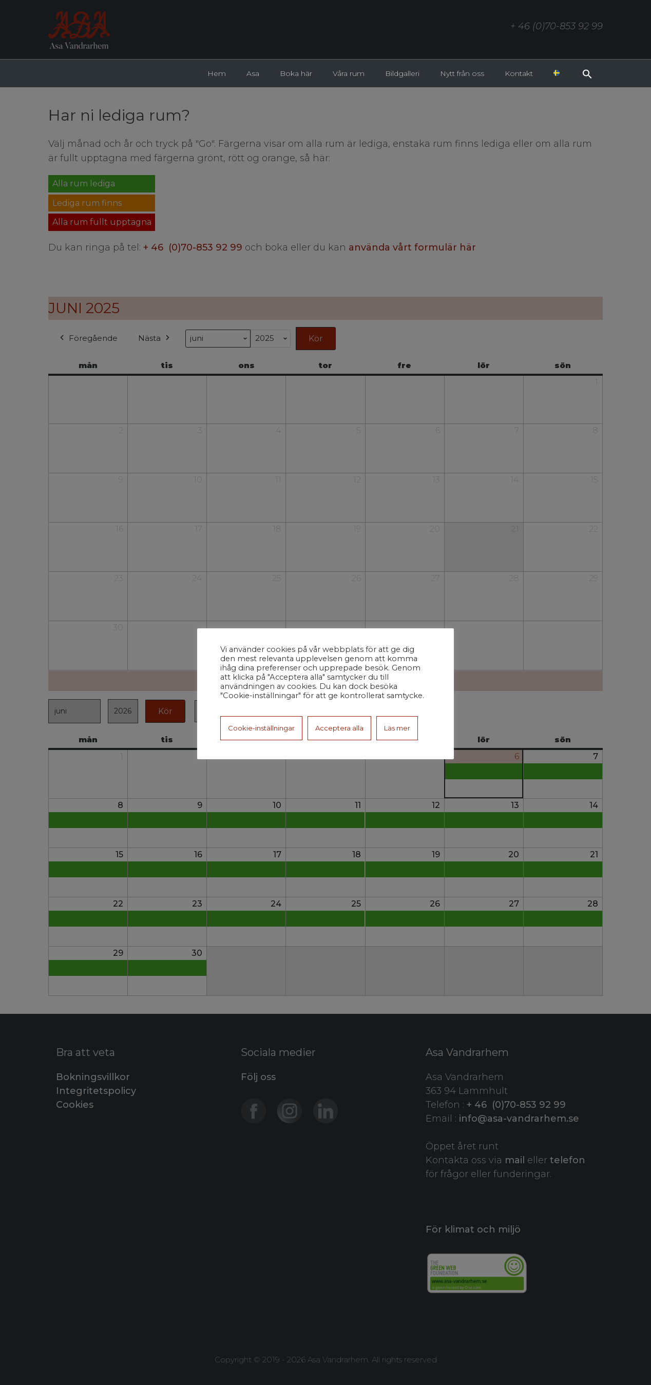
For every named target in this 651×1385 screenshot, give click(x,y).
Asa (252, 73)
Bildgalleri (402, 73)
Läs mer (397, 728)
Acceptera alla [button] (339, 728)
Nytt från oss (462, 73)
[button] (587, 73)
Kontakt (519, 73)
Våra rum (349, 73)
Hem (216, 73)
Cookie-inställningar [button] (261, 728)
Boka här (296, 73)
